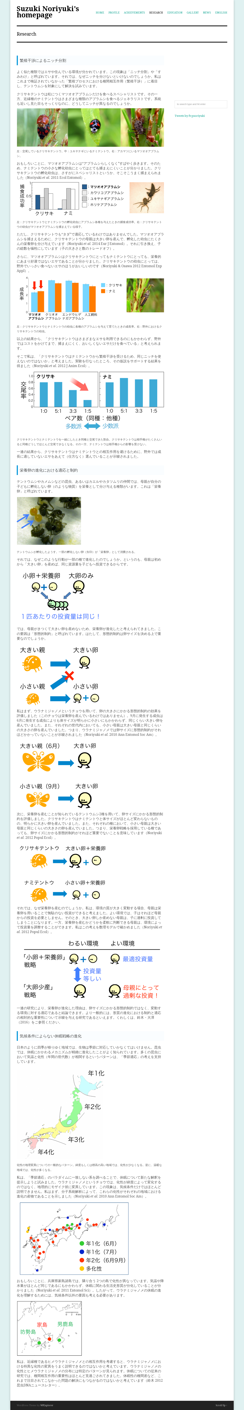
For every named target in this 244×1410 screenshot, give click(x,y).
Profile (114, 12)
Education (174, 12)
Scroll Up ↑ (221, 1405)
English (221, 12)
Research (156, 12)
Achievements (134, 12)
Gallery (193, 12)
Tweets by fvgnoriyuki (190, 115)
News (207, 12)
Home (100, 12)
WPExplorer (46, 1405)
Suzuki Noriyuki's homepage (48, 12)
